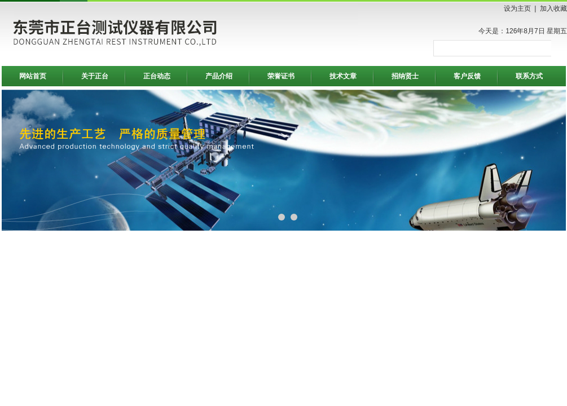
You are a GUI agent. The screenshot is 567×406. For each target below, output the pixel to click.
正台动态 (156, 76)
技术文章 (343, 76)
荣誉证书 (281, 76)
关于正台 (94, 76)
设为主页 (517, 8)
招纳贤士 (405, 76)
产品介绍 (218, 76)
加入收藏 (553, 8)
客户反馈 (467, 76)
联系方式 (529, 76)
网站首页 (32, 76)
